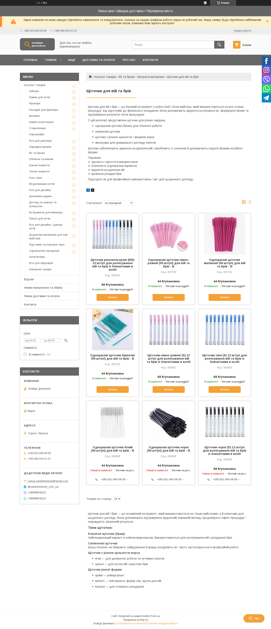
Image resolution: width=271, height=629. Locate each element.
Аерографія (36, 134)
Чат (254, 618)
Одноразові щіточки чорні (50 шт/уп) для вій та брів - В (168, 449)
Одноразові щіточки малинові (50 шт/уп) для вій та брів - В (224, 263)
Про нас (128, 59)
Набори (34, 91)
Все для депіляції (40, 140)
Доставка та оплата (98, 59)
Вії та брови (127, 76)
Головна (30, 59)
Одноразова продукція (44, 250)
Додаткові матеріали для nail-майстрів (48, 236)
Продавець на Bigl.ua (135, 619)
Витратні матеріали (151, 76)
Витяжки (34, 115)
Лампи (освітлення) (41, 122)
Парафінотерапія (40, 146)
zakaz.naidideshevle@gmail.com (48, 481)
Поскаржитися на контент (130, 623)
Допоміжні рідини (40, 196)
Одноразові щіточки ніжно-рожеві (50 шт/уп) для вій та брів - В (169, 263)
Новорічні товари (40, 269)
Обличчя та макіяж (41, 159)
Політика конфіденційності (162, 623)
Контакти (150, 59)
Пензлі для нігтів (39, 218)
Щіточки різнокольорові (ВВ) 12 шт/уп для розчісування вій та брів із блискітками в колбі (112, 264)
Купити (112, 297)
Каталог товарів (105, 76)
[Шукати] (219, 45)
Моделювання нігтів (42, 183)
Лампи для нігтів (39, 97)
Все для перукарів (41, 263)
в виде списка (249, 203)
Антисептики (37, 256)
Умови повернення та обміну (43, 287)
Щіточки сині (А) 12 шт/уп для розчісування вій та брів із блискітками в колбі (224, 358)
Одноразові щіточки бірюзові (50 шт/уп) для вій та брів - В (112, 357)
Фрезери (34, 103)
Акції (71, 59)
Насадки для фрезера (43, 109)
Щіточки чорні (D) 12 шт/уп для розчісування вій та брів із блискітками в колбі (224, 450)
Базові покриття (39, 165)
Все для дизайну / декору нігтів (46, 226)
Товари (50, 59)
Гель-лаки (35, 177)
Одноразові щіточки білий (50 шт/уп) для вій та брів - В (112, 449)
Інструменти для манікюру (46, 212)
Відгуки (29, 279)
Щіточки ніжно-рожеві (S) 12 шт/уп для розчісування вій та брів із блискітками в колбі (169, 358)
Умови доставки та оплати (42, 296)
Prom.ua (155, 616)
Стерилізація (37, 128)
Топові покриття (39, 171)
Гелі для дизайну (40, 190)
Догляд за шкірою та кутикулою (42, 204)
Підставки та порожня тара (46, 244)
